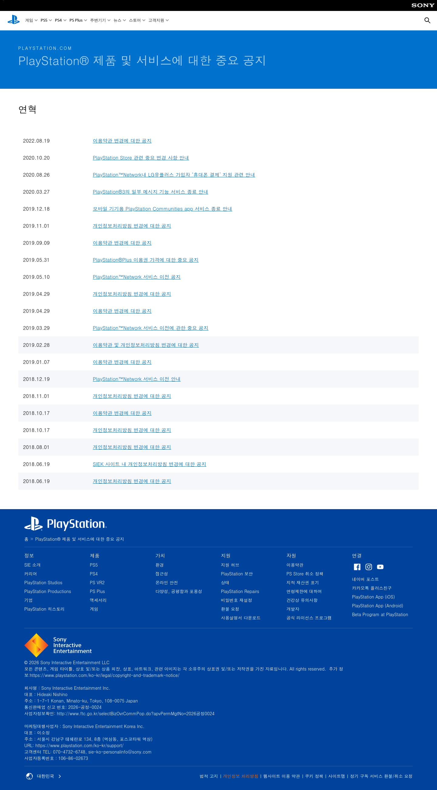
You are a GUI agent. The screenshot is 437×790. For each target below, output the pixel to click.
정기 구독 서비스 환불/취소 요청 (381, 776)
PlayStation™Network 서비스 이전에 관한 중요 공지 (150, 327)
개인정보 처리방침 (241, 776)
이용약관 (294, 565)
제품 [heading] (95, 555)
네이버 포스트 (365, 579)
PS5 (44, 20)
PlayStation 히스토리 (44, 609)
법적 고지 (209, 776)
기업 (28, 600)
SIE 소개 (32, 565)
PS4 (58, 20)
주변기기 (98, 20)
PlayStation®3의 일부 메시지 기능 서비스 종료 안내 (150, 191)
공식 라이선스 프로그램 (309, 618)
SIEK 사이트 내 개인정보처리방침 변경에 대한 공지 (149, 464)
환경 (159, 565)
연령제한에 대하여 (304, 591)
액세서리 (98, 600)
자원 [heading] (291, 555)
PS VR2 (97, 582)
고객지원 (156, 20)
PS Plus (76, 20)
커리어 (30, 574)
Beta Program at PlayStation (380, 614)
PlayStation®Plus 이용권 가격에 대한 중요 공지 (146, 259)
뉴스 (117, 20)
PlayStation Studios (43, 582)
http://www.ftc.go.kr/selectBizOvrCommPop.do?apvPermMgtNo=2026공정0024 (136, 713)
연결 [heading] (357, 555)
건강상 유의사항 (302, 600)
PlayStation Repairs (240, 591)
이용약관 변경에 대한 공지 (122, 140)
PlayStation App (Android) (377, 605)
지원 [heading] (226, 555)
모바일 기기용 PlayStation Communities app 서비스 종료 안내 (162, 208)
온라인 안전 (166, 582)
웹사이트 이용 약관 (281, 776)
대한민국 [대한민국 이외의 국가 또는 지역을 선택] (43, 776)
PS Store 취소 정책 (305, 574)
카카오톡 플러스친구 (372, 588)
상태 (225, 582)
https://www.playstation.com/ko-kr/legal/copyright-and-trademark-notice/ (105, 675)
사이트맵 (336, 776)
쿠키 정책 (314, 776)
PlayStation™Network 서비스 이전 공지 (137, 276)
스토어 (135, 20)
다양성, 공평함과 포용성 (178, 591)
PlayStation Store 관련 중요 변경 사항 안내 (141, 157)
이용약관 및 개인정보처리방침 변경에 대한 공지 (146, 344)
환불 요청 (230, 609)
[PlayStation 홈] (13, 20)
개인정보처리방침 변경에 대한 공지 (132, 225)
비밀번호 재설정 (236, 600)
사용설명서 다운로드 (241, 618)
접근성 (161, 574)
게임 (29, 20)
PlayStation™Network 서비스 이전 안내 (137, 378)
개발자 (292, 609)
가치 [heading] (160, 555)
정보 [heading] (29, 555)
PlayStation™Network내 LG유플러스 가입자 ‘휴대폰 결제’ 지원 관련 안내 (174, 174)
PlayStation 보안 (237, 574)
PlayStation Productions (47, 591)
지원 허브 (230, 565)
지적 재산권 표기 (302, 582)
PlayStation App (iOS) (373, 597)
